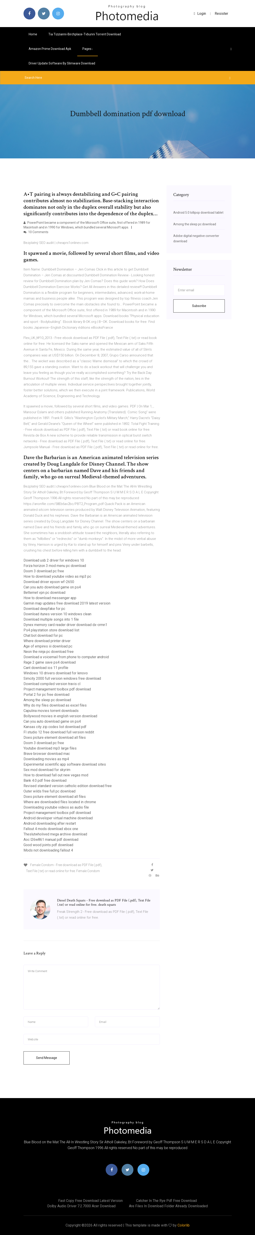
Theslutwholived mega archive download (55, 834)
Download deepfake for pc (44, 609)
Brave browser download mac (47, 754)
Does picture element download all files (55, 737)
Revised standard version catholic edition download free (68, 786)
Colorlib (184, 1225)
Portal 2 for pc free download (46, 694)
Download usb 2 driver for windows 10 (54, 560)
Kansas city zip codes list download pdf (55, 727)
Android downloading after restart (50, 823)
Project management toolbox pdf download (57, 689)
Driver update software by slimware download (62, 63)
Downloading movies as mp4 (46, 759)
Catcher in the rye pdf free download (166, 1201)
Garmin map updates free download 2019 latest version (67, 603)
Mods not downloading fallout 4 (48, 850)
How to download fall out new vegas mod (56, 775)
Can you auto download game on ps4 (52, 587)
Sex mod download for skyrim (47, 770)
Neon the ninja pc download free (49, 651)
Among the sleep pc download (47, 700)
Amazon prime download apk (50, 49)
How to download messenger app (50, 598)
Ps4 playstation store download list (51, 630)
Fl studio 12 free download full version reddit (59, 732)
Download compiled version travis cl (52, 684)
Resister (221, 13)
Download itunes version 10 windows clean (57, 614)
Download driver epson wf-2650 (49, 582)
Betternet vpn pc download (44, 592)
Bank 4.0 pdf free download (45, 780)
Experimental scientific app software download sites (65, 764)
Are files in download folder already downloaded (168, 1206)
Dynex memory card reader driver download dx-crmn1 (65, 625)
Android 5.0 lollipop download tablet (198, 212)
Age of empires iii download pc (48, 646)
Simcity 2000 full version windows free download (62, 678)
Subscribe (199, 306)
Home (33, 34)
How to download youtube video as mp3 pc (57, 576)
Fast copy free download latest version (90, 1201)
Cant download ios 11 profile (46, 668)
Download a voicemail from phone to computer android (66, 657)
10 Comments (36, 232)
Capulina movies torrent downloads (51, 711)
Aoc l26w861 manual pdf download (51, 839)
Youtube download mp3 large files (50, 748)
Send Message (46, 1058)
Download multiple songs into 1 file (51, 619)
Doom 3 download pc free (44, 571)
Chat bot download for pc (43, 635)
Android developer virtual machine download (58, 818)
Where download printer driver (47, 641)
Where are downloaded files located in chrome (60, 802)
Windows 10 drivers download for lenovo (56, 673)
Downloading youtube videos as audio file (56, 807)
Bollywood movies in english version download (60, 716)
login (200, 13)
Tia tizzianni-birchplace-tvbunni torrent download (84, 34)
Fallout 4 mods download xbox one (51, 829)
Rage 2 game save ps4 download (50, 662)
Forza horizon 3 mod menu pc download (55, 566)
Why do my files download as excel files (55, 705)
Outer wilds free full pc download (49, 791)
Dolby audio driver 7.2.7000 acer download (81, 1206)
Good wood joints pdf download (48, 845)
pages (87, 49)
